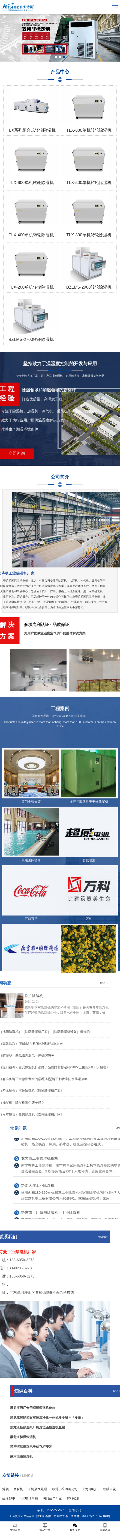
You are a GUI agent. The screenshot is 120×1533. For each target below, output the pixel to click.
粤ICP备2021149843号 (96, 1516)
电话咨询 (105, 1527)
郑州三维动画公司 (65, 1489)
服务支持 (75, 1527)
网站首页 (15, 1527)
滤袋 (5, 1489)
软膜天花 (109, 1489)
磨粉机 (18, 1489)
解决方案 (45, 1527)
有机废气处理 (37, 1489)
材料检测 (73, 1498)
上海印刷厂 (90, 1489)
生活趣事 (8, 1498)
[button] (56, 57)
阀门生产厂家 (52, 1498)
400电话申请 (29, 1498)
